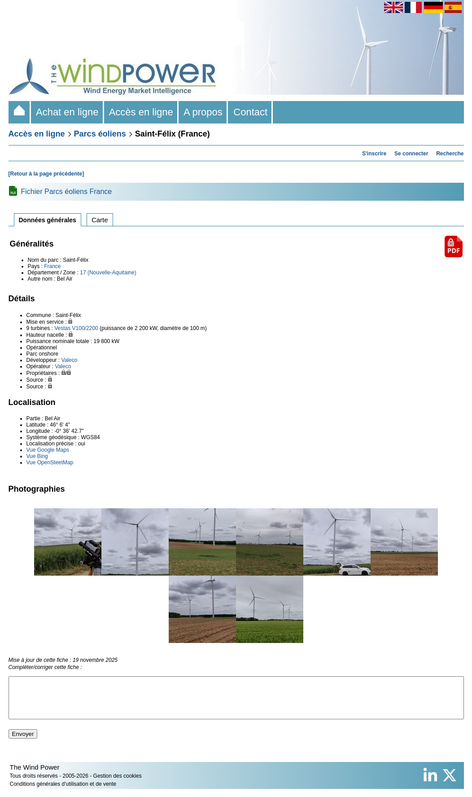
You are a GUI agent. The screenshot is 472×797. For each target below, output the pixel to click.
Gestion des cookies (117, 784)
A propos (203, 112)
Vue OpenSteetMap (50, 462)
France (52, 266)
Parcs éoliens (100, 133)
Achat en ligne (67, 112)
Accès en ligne (141, 112)
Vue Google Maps (48, 450)
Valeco (69, 360)
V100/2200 (85, 328)
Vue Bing (37, 456)
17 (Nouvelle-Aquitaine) (108, 272)
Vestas (62, 328)
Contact (250, 112)
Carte (100, 220)
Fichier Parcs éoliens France (66, 191)
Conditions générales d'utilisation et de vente (63, 792)
